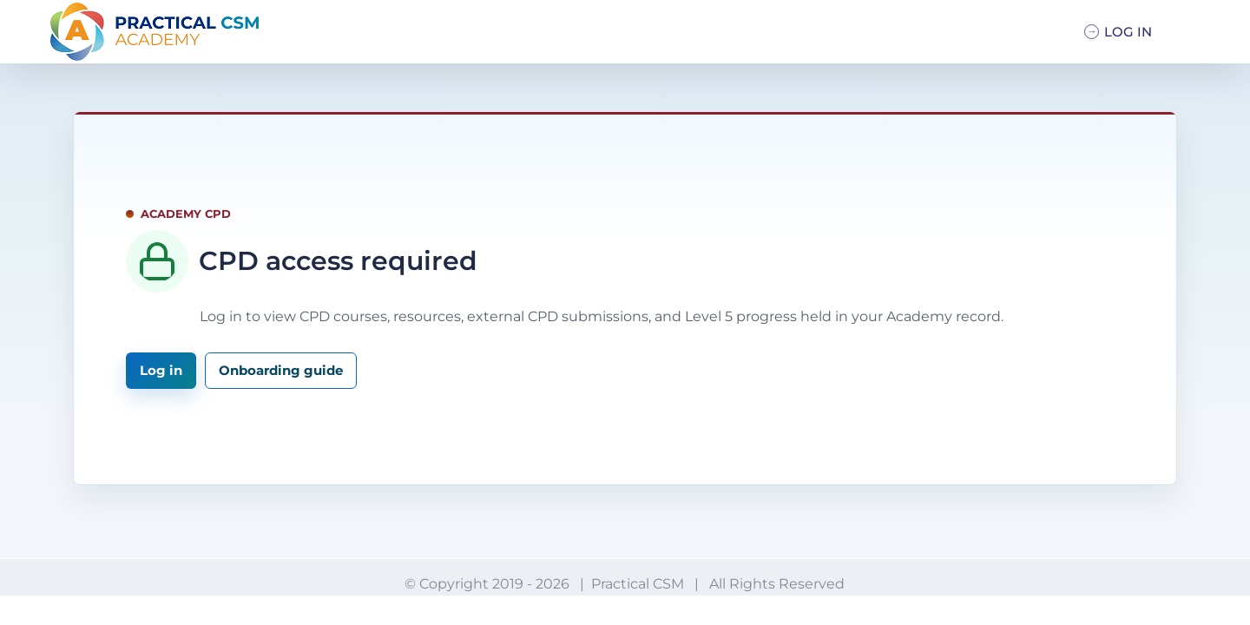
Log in (161, 370)
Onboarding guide (281, 370)
